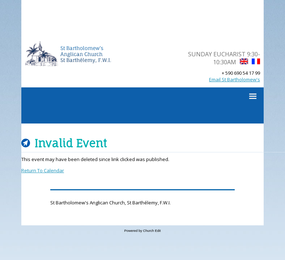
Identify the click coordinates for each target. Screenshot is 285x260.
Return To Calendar (42, 170)
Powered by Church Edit (142, 231)
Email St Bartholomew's (234, 79)
